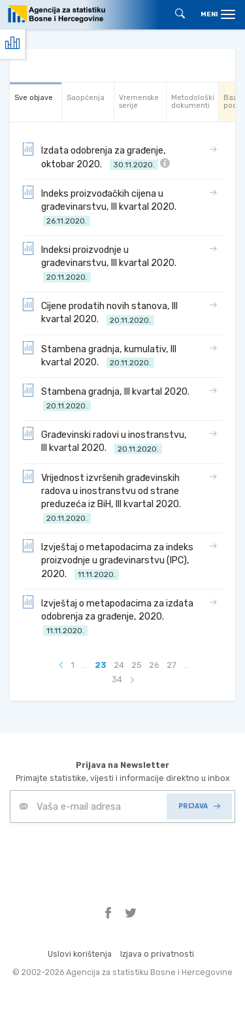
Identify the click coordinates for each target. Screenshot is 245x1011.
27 (171, 665)
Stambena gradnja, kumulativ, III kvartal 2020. (99, 355)
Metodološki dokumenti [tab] (192, 101)
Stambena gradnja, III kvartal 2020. (107, 397)
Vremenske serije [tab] (139, 101)
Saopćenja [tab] (86, 97)
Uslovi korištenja (80, 954)
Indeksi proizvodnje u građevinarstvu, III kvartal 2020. (101, 262)
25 (136, 665)
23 (100, 665)
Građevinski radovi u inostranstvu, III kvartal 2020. (104, 440)
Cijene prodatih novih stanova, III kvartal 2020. (100, 312)
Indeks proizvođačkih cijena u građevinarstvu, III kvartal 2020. (101, 206)
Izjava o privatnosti (157, 954)
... (85, 665)
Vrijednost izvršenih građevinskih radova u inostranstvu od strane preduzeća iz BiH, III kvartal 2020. (103, 497)
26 (154, 665)
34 (117, 679)
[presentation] (109, 854)
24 (119, 665)
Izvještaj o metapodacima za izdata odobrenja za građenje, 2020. (107, 616)
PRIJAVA (199, 806)
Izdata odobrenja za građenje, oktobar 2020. (96, 156)
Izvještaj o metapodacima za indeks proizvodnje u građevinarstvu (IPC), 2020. (107, 560)
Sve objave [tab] (33, 97)
